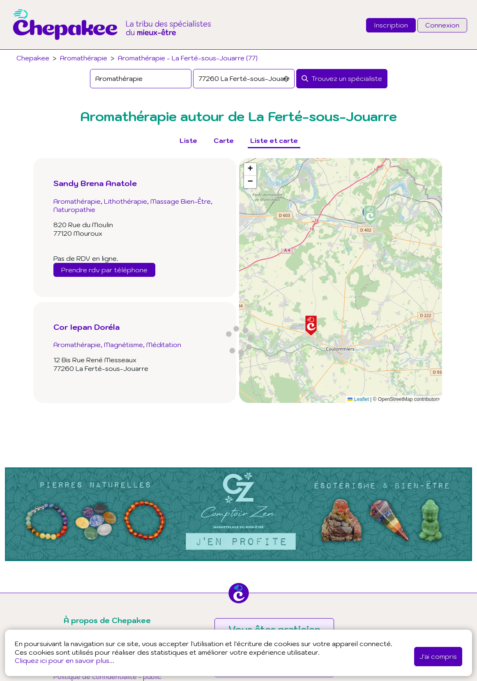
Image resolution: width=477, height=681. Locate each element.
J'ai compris (438, 656)
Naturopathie (74, 209)
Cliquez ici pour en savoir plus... (64, 660)
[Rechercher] (341, 78)
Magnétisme (123, 344)
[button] (311, 325)
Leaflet (358, 399)
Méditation (163, 344)
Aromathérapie (83, 58)
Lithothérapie (125, 201)
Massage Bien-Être (180, 201)
